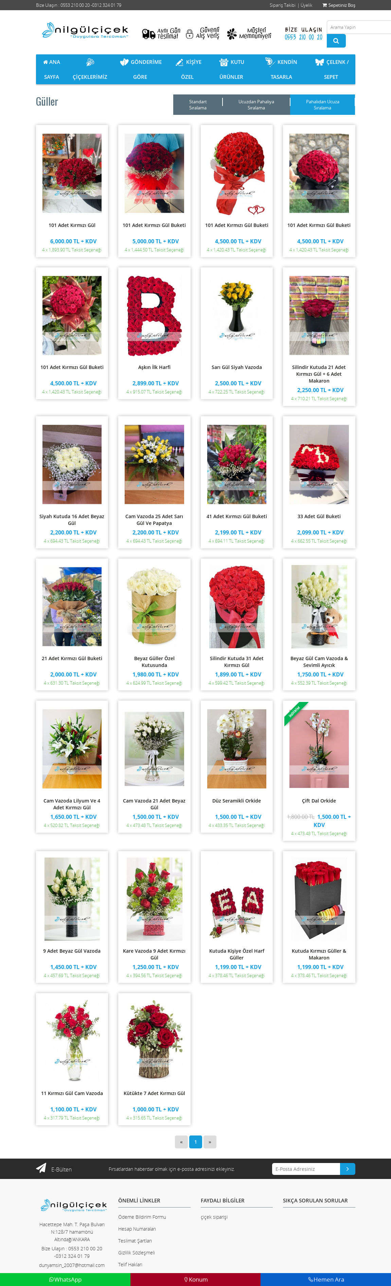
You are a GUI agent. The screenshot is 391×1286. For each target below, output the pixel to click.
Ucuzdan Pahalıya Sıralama (256, 105)
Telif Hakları (130, 1264)
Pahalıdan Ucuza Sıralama (322, 105)
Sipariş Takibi (283, 5)
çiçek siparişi (214, 1217)
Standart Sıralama (198, 105)
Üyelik (306, 5)
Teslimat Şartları (135, 1240)
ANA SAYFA (51, 69)
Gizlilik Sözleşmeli (136, 1252)
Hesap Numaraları (137, 1229)
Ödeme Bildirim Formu (142, 1217)
